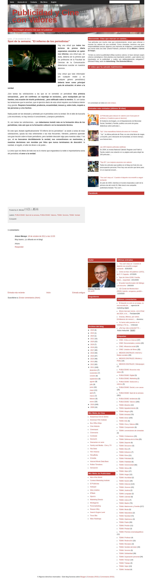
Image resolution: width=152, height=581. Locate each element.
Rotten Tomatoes (96, 464)
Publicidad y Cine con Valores (45, 16)
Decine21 (93, 439)
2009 (92, 407)
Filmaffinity (94, 455)
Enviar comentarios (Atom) (29, 298)
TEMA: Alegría (124, 411)
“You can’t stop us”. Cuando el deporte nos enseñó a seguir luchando (129, 266)
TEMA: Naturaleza (125, 513)
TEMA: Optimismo (125, 519)
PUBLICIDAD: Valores (48, 215)
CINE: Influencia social (127, 346)
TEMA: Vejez (124, 566)
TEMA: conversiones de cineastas (131, 430)
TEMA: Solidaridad (126, 553)
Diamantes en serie (97, 442)
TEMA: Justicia (124, 490)
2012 (92, 364)
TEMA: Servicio (62, 215)
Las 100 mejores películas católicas (113, 147)
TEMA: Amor (123, 418)
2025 (92, 330)
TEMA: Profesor (125, 537)
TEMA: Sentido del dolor (128, 547)
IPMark (92, 493)
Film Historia (94, 452)
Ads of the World (96, 477)
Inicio (12, 2)
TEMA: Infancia (124, 484)
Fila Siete (93, 449)
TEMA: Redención (125, 541)
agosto (92, 381)
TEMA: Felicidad (125, 458)
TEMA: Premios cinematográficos (131, 532)
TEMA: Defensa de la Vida (128, 439)
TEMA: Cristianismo (126, 436)
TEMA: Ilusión (124, 481)
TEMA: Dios (123, 449)
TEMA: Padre (124, 522)
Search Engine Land (97, 512)
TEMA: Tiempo (124, 560)
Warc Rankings (95, 519)
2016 (92, 353)
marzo (92, 396)
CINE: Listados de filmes (128, 349)
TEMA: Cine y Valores (127, 424)
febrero (92, 399)
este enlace (111, 103)
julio (91, 384)
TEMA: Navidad (124, 516)
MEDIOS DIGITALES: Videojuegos (131, 364)
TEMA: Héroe (124, 468)
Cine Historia (94, 426)
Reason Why (94, 509)
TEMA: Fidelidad (125, 462)
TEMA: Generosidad (126, 465)
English (53, 2)
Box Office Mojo (96, 423)
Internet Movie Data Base (99, 461)
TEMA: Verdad (74, 215)
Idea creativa (94, 490)
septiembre (94, 379)
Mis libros (44, 2)
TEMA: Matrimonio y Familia (129, 506)
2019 (92, 344)
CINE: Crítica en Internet (128, 340)
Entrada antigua (78, 293)
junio (92, 387)
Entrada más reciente (16, 293)
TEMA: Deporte (124, 442)
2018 (92, 347)
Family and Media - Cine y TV (101, 445)
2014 (92, 359)
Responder (19, 247)
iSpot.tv (93, 496)
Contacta (33, 2)
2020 (92, 341)
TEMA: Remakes (125, 544)
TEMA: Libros (124, 500)
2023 (92, 336)
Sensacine (94, 468)
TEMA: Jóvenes (125, 487)
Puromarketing (95, 506)
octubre (93, 376)
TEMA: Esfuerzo (125, 452)
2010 (92, 404)
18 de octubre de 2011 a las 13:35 (41, 236)
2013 (92, 361)
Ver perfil (91, 291)
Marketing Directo (96, 499)
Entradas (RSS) (93, 577)
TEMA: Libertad (124, 497)
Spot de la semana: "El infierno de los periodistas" (39, 41)
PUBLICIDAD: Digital (126, 375)
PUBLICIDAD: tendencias (128, 399)
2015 (92, 356)
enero (92, 401)
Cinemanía (94, 432)
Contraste (93, 436)
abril (91, 393)
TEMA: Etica (123, 455)
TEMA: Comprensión (126, 427)
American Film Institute (98, 420)
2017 (92, 350)
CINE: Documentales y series (129, 343)
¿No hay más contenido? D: (129, 328)
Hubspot (93, 487)
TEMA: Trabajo (124, 563)
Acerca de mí (22, 2)
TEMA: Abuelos (124, 405)
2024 (92, 333)
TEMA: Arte (123, 421)
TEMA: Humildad (125, 477)
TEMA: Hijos (123, 471)
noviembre (94, 373)
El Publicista (94, 484)
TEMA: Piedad (124, 529)
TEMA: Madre (124, 503)
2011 (92, 367)
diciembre (93, 370)
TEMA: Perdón (124, 525)
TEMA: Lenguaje (125, 493)
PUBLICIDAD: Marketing (128, 378)
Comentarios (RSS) (107, 577)
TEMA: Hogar (124, 474)
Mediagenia (94, 503)
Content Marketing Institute (100, 480)
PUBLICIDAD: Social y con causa (131, 387)
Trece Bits (93, 515)
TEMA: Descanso (125, 446)
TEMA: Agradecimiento (127, 408)
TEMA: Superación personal (129, 557)
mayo (92, 390)
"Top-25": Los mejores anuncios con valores (116, 162)
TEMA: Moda (124, 509)
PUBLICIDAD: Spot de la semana (27, 215)
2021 (92, 339)
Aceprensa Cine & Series (99, 417)
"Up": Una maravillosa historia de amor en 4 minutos (119, 131)
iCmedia (93, 458)
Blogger (83, 577)
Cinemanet (94, 429)
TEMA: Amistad (124, 414)
